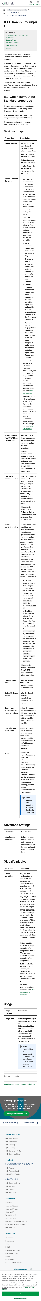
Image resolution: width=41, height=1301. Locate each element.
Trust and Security (12, 1206)
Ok (20, 1294)
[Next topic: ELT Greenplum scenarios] (30, 1123)
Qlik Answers (10, 1186)
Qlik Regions (10, 1227)
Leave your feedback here (16, 1113)
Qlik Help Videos (11, 1138)
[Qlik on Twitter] (31, 1269)
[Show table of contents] (4, 10)
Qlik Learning (10, 1148)
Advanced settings (12, 43)
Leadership (9, 1241)
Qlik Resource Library (13, 1154)
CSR (7, 1244)
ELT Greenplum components (16, 15)
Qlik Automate (10, 1192)
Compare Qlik (10, 1218)
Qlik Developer (11, 1141)
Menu (38, 4)
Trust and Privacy (12, 1209)
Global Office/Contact (13, 1262)
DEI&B (7, 1247)
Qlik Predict (9, 1189)
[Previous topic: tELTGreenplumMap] (11, 1123)
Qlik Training (10, 1145)
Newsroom (9, 1259)
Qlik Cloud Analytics (12, 1183)
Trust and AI (9, 1212)
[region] (20, 1286)
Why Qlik (8, 1203)
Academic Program (12, 1250)
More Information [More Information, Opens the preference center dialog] (20, 1298)
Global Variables (11, 45)
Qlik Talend (9, 1168)
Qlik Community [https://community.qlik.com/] (20, 1269)
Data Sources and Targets (15, 1224)
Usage (8, 48)
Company (9, 1238)
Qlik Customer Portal (13, 1151)
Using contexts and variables (28, 991)
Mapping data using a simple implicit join (19, 1084)
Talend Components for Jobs (17, 10)
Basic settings (11, 40)
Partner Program (11, 1253)
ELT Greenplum (12, 13)
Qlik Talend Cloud (12, 1171)
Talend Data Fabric (12, 1174)
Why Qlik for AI (10, 1215)
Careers (8, 1256)
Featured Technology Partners (16, 1221)
